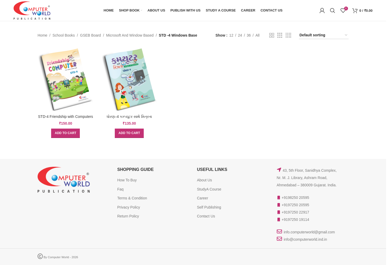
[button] (65, 133)
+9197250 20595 (295, 205)
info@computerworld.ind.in (305, 239)
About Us (204, 180)
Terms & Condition (132, 198)
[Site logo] (32, 10)
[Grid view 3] (279, 35)
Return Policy (128, 216)
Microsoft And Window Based (130, 35)
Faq (120, 189)
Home (42, 35)
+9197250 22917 (295, 212)
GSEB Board (90, 35)
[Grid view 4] (288, 35)
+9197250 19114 (295, 219)
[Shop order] (324, 35)
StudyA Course (209, 189)
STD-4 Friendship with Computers (65, 116)
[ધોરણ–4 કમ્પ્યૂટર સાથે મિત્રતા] (129, 79)
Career (202, 198)
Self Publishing (209, 207)
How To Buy (127, 180)
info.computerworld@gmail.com (309, 232)
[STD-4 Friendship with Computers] (65, 79)
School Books (63, 35)
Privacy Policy (128, 207)
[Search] (332, 10)
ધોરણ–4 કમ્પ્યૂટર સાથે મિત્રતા (129, 116)
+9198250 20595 (295, 197)
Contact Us (206, 216)
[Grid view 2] (271, 35)
